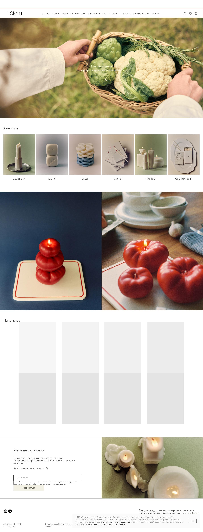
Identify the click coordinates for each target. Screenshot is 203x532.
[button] (185, 4)
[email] (47, 478)
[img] (101, 70)
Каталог (46, 4)
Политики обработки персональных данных (57, 482)
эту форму (193, 513)
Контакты (156, 4)
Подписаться (28, 487)
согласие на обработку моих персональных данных (44, 484)
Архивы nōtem (60, 4)
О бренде (113, 4)
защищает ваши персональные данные (106, 524)
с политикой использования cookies (120, 522)
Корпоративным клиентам (135, 4)
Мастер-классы (95, 4)
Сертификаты (78, 4)
